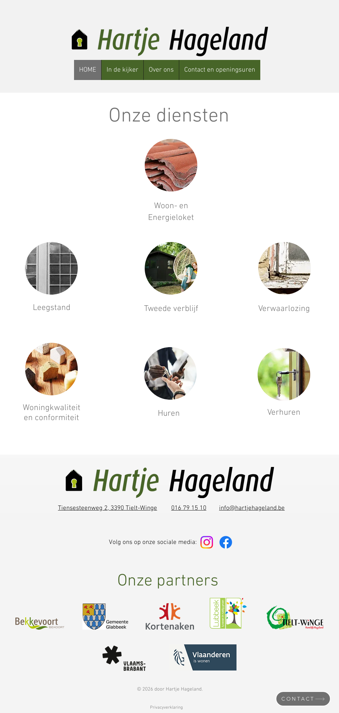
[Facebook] (225, 542)
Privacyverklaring (166, 707)
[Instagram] (206, 542)
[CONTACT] (303, 698)
